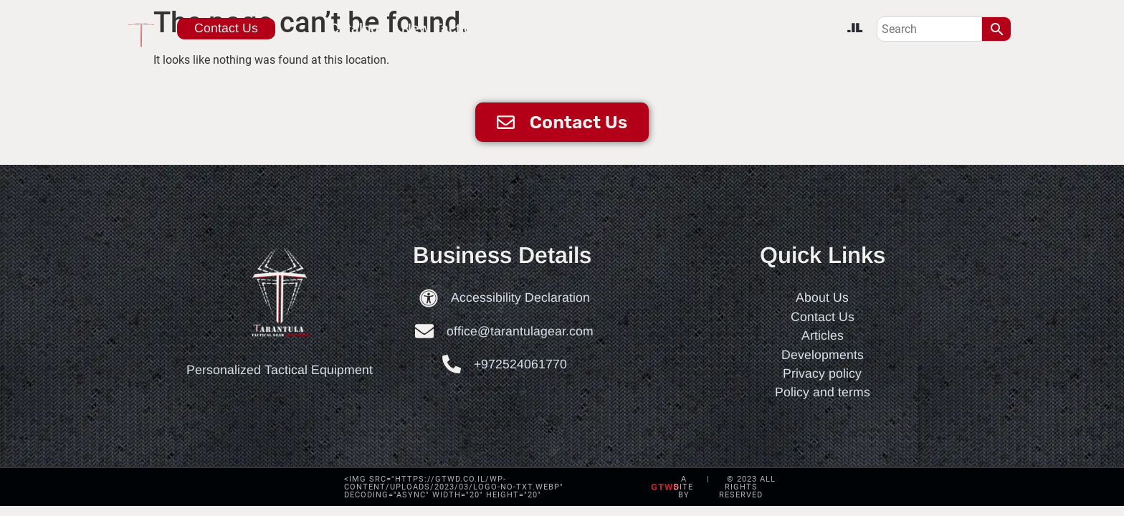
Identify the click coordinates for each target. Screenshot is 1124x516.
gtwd (665, 487)
